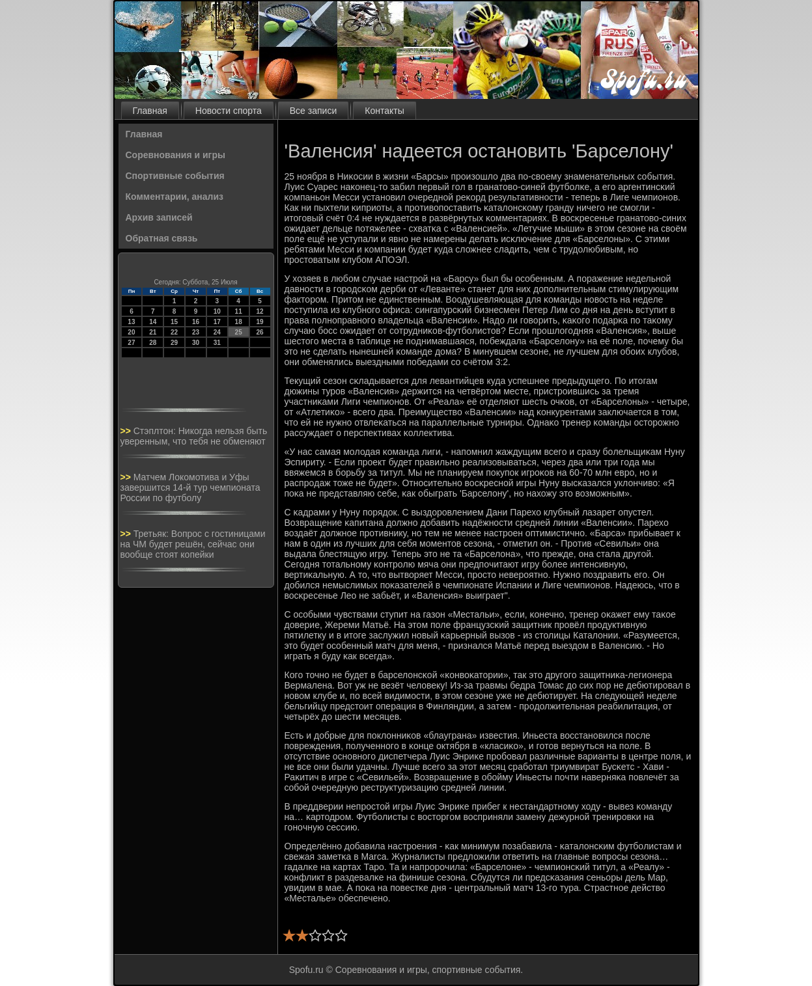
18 (238, 321)
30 (195, 342)
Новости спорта (228, 110)
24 (217, 332)
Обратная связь (162, 238)
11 (238, 311)
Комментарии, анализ (175, 196)
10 (217, 311)
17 (217, 321)
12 (259, 311)
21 (152, 332)
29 (174, 342)
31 (217, 342)
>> (126, 431)
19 (259, 321)
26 (259, 332)
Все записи (313, 110)
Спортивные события (175, 176)
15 (174, 321)
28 (152, 342)
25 (238, 332)
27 (131, 342)
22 (174, 332)
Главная (150, 110)
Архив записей (159, 217)
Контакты (384, 110)
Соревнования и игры (175, 155)
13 (131, 321)
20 (131, 332)
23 (195, 332)
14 (152, 321)
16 (195, 321)
